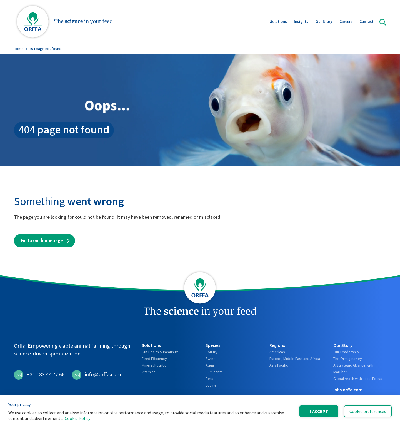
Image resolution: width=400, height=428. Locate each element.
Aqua (210, 365)
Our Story (324, 22)
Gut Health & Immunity (160, 351)
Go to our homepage (42, 240)
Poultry (212, 351)
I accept (319, 411)
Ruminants (214, 371)
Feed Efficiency (154, 358)
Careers (345, 22)
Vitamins (149, 371)
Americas (277, 351)
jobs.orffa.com (347, 389)
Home (19, 48)
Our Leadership (346, 351)
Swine (211, 358)
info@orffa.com (96, 375)
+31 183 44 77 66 (39, 375)
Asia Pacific (278, 365)
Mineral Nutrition (155, 365)
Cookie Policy (77, 418)
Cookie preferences (367, 411)
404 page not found (45, 48)
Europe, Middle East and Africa (294, 358)
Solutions (278, 22)
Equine (211, 385)
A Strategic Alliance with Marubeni (353, 368)
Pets (209, 378)
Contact (366, 22)
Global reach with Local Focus (357, 378)
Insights (301, 22)
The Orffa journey (347, 358)
